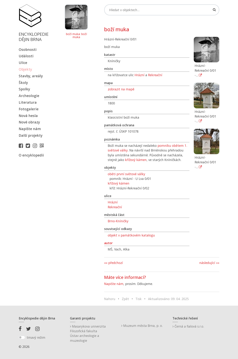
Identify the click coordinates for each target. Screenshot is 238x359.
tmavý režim (36, 337)
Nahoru (109, 299)
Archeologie (29, 95)
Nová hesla (28, 115)
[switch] (22, 337)
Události (26, 56)
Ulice (23, 62)
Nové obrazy (29, 122)
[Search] (161, 9)
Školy (23, 82)
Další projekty (30, 135)
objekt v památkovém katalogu (131, 235)
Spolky (24, 89)
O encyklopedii (31, 155)
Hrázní (139, 75)
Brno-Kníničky (118, 221)
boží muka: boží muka (76, 36)
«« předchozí (113, 263)
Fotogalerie (28, 109)
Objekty (25, 69)
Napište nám (30, 128)
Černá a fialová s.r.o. (188, 326)
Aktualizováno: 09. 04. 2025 (168, 299)
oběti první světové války (126, 174)
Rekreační (155, 75)
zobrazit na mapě (121, 89)
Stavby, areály (31, 75)
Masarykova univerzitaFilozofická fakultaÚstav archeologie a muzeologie (88, 333)
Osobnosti (28, 49)
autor (108, 243)
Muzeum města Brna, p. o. (142, 325)
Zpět (125, 299)
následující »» (209, 263)
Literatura (28, 102)
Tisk (138, 299)
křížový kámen (136, 160)
